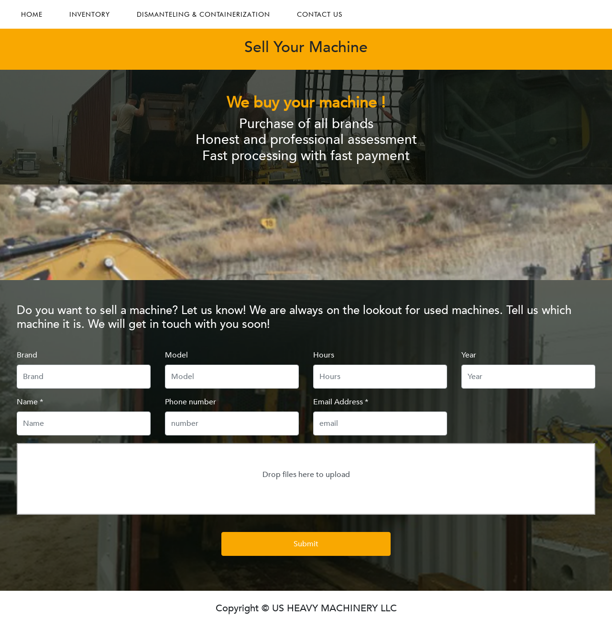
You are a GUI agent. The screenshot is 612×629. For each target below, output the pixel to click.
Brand (27, 355)
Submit (306, 544)
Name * (30, 402)
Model (176, 355)
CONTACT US (319, 14)
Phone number (190, 402)
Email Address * (340, 402)
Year (468, 355)
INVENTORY (89, 14)
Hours (323, 355)
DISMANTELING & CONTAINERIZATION (203, 14)
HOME (32, 14)
